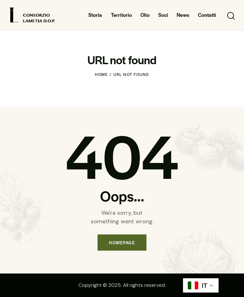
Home (101, 74)
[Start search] (230, 16)
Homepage (122, 243)
